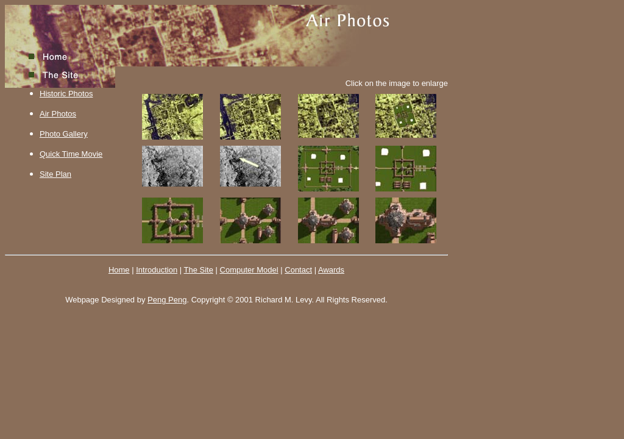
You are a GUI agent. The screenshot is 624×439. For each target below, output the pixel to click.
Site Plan (55, 174)
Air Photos (58, 113)
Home (119, 269)
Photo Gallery (64, 133)
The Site (198, 269)
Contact (298, 269)
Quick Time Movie (71, 154)
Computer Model (249, 269)
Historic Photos (66, 93)
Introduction (156, 269)
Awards (331, 269)
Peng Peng (166, 299)
